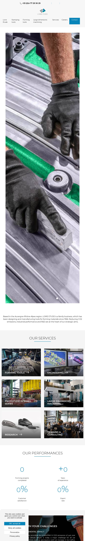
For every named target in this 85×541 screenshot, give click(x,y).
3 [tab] (64, 298)
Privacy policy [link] (15, 536)
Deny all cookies (14, 528)
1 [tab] (57, 298)
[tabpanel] (42, 168)
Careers (65, 20)
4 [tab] (67, 298)
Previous (8, 167)
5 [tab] (70, 298)
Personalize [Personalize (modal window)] (14, 532)
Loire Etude (5, 21)
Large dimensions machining (40, 21)
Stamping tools (15, 21)
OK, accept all (14, 524)
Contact (74, 20)
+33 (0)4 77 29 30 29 (30, 3)
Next (77, 167)
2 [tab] (60, 298)
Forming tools (26, 21)
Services (55, 20)
